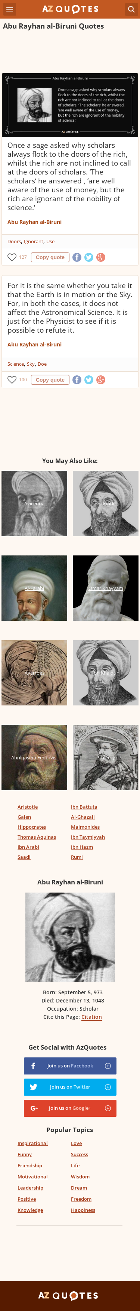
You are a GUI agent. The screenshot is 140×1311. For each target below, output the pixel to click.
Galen (24, 816)
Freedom (81, 1199)
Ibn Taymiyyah (88, 837)
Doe (42, 364)
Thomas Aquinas (37, 837)
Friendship (30, 1165)
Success (79, 1154)
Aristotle (28, 806)
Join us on (70, 1065)
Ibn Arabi (28, 847)
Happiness (83, 1210)
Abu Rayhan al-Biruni (34, 221)
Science (15, 364)
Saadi (24, 857)
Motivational (33, 1176)
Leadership (30, 1187)
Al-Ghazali (83, 816)
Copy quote (50, 257)
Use (50, 241)
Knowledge (30, 1210)
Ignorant (33, 241)
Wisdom (80, 1176)
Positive (27, 1199)
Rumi (77, 857)
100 (23, 379)
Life (75, 1165)
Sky (31, 364)
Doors (14, 241)
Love (76, 1143)
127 (23, 257)
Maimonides (85, 827)
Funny (25, 1154)
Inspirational (33, 1143)
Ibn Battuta (84, 806)
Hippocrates (32, 827)
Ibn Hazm (82, 847)
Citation (91, 1016)
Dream (79, 1187)
